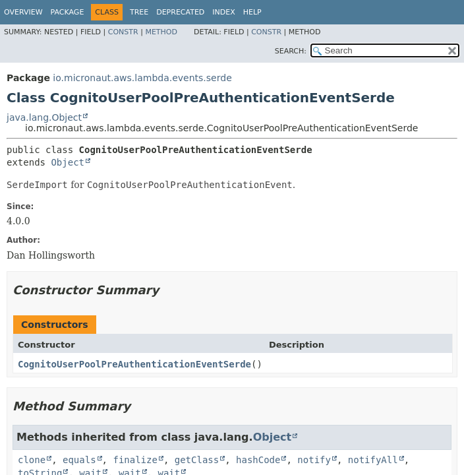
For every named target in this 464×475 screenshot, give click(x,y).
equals (79, 460)
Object (67, 162)
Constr (123, 32)
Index (223, 12)
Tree (139, 12)
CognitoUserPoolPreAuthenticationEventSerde (134, 364)
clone (31, 460)
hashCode (258, 460)
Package (67, 12)
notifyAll (373, 460)
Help (252, 12)
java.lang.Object (44, 117)
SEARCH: (290, 51)
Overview (23, 12)
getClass (197, 460)
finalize (135, 460)
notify (314, 460)
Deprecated (180, 12)
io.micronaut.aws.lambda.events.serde (142, 78)
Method (161, 32)
